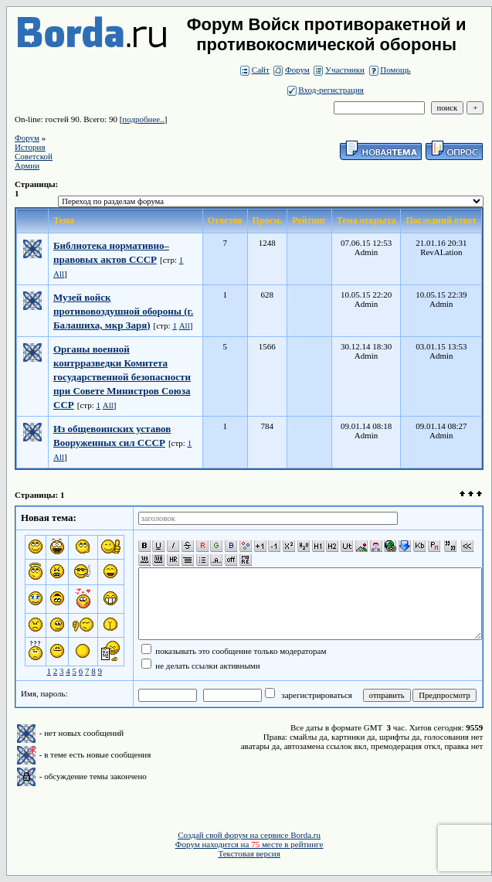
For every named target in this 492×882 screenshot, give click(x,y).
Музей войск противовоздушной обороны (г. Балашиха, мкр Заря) (123, 311)
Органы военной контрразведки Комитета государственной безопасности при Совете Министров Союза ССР (122, 376)
